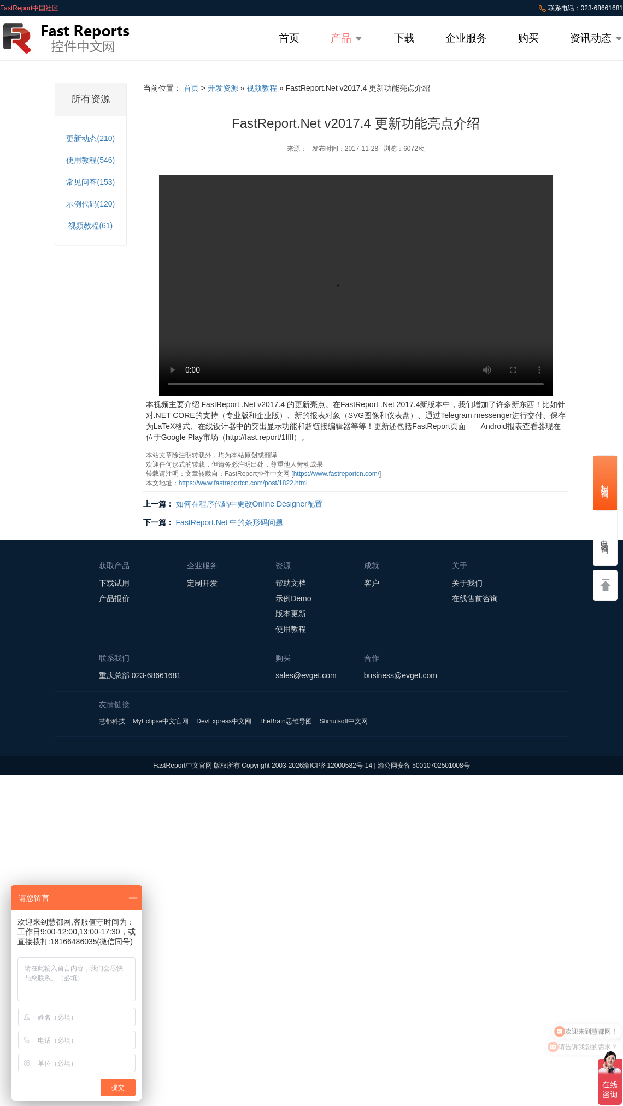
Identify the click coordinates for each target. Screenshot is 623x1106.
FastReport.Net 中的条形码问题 (230, 522)
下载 (404, 38)
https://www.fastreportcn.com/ (336, 474)
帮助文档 (290, 583)
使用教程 (290, 629)
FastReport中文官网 (182, 765)
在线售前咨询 (475, 598)
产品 (347, 38)
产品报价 (114, 598)
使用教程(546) (90, 160)
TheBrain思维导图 (285, 721)
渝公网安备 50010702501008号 (424, 765)
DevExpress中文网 (223, 721)
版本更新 (290, 613)
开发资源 (223, 88)
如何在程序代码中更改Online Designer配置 (249, 503)
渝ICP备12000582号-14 (337, 765)
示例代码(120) (90, 203)
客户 (371, 583)
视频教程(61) (90, 225)
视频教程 (261, 88)
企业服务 (466, 38)
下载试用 (114, 583)
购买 (528, 38)
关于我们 (467, 583)
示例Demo (293, 598)
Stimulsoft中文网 (343, 721)
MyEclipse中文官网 (161, 721)
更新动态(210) (90, 138)
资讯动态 (596, 38)
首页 (289, 38)
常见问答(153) (90, 182)
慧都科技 (112, 721)
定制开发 (202, 583)
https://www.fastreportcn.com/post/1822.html (243, 483)
